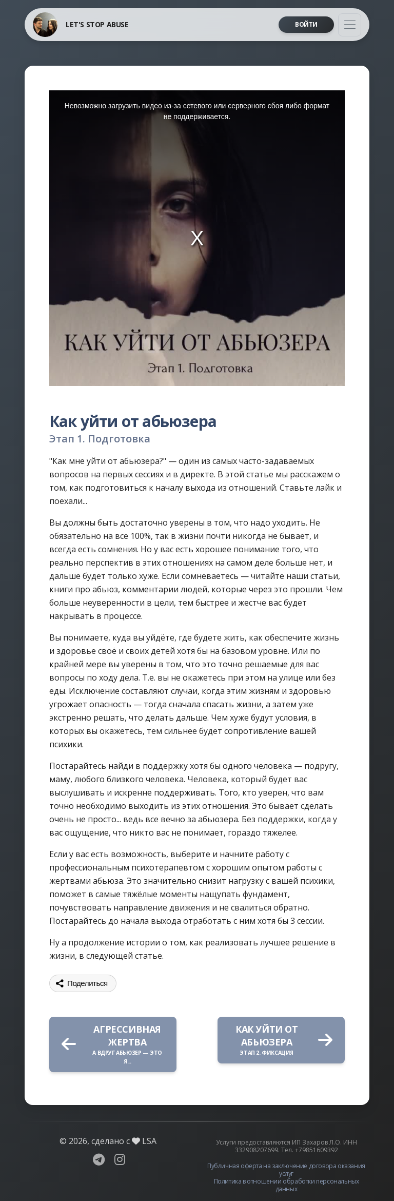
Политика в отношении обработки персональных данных (286, 1185)
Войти (306, 24)
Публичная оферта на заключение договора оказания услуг (286, 1169)
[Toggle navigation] (349, 24)
